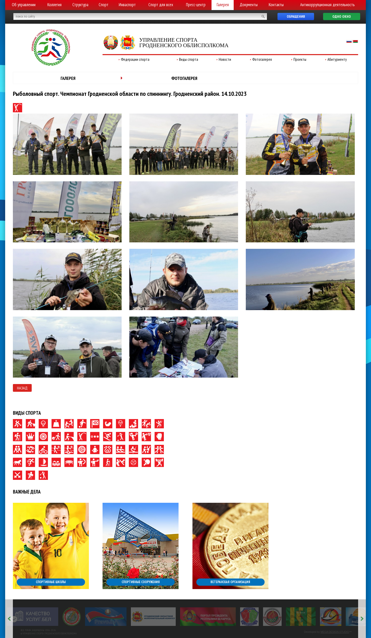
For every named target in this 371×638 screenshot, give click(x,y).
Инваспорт (127, 4)
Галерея (223, 4)
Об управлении (24, 4)
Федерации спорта (135, 59)
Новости (225, 59)
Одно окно (341, 16)
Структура (80, 4)
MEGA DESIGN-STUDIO (335, 632)
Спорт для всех (160, 4)
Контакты (276, 4)
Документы (249, 4)
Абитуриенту (337, 59)
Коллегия (54, 4)
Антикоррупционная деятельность (327, 4)
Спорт (103, 4)
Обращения (296, 16)
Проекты (299, 59)
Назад (22, 387)
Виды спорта (188, 59)
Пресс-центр (196, 4)
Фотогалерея (262, 59)
